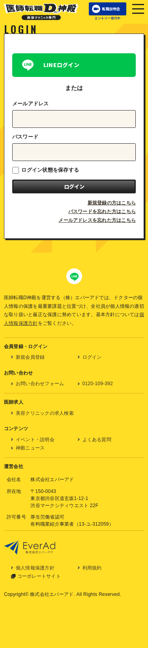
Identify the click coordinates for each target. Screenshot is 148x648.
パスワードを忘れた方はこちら (102, 211)
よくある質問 (96, 439)
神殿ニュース (30, 448)
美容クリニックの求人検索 (45, 413)
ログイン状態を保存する (45, 170)
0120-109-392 (97, 383)
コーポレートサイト (39, 576)
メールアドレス (30, 104)
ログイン (92, 357)
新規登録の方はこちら (112, 203)
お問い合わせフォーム (40, 383)
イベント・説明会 (35, 439)
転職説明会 (111, 8)
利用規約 (92, 568)
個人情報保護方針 (35, 568)
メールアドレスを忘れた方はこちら (97, 220)
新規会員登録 (30, 357)
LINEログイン (61, 65)
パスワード (25, 137)
